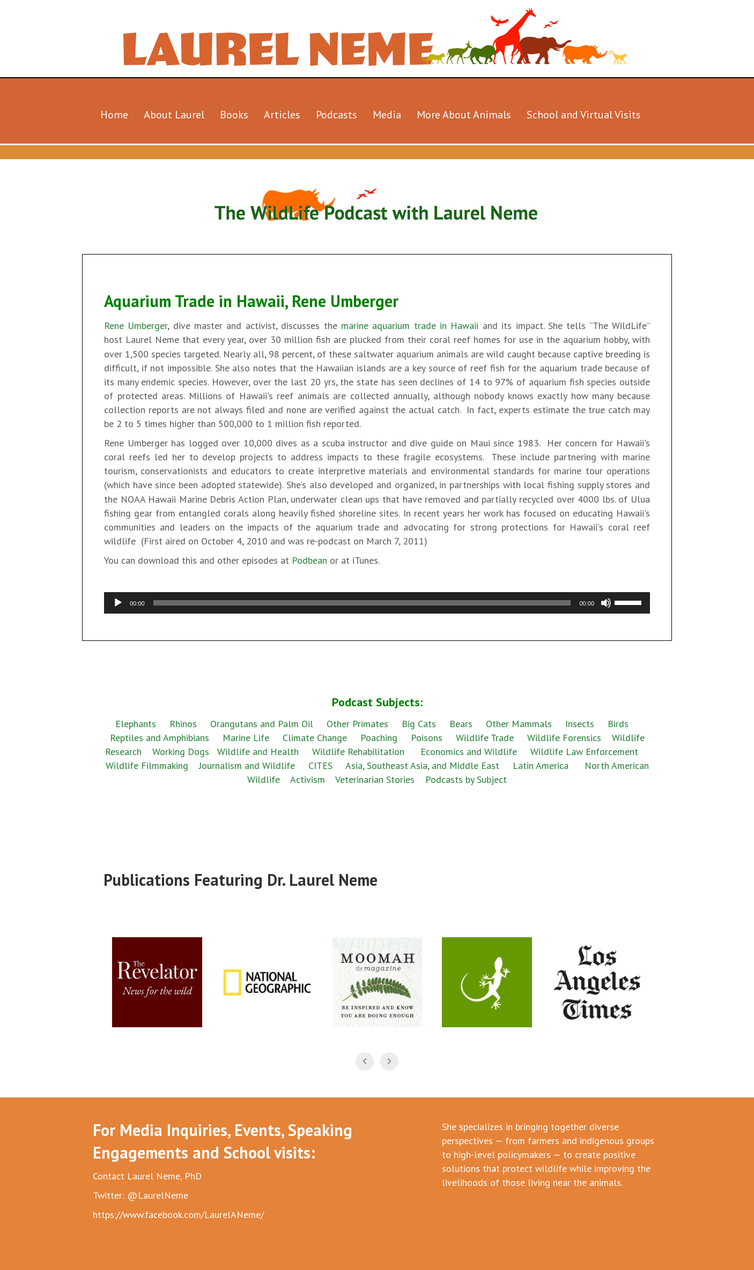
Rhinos (183, 724)
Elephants (135, 724)
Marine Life (246, 737)
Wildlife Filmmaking (147, 765)
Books (234, 115)
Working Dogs (180, 751)
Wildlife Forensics (564, 737)
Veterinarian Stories (375, 779)
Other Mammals (519, 724)
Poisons (426, 737)
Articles (282, 115)
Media (387, 115)
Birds (618, 724)
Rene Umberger (135, 325)
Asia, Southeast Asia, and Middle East (422, 765)
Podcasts (336, 115)
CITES (320, 765)
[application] (377, 603)
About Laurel (174, 115)
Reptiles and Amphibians (161, 737)
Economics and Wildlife (468, 751)
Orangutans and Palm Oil (261, 724)
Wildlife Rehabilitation (358, 751)
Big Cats (419, 724)
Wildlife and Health (258, 751)
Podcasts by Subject (466, 779)
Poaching (378, 737)
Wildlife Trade (485, 737)
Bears (460, 724)
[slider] (362, 603)
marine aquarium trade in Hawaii (409, 325)
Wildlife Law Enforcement (584, 751)
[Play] (118, 602)
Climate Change (315, 737)
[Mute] (606, 602)
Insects (579, 724)
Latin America (540, 765)
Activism (307, 779)
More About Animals (464, 115)
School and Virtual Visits (584, 115)
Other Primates (357, 724)
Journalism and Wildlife (247, 765)
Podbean (311, 560)
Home (114, 115)
